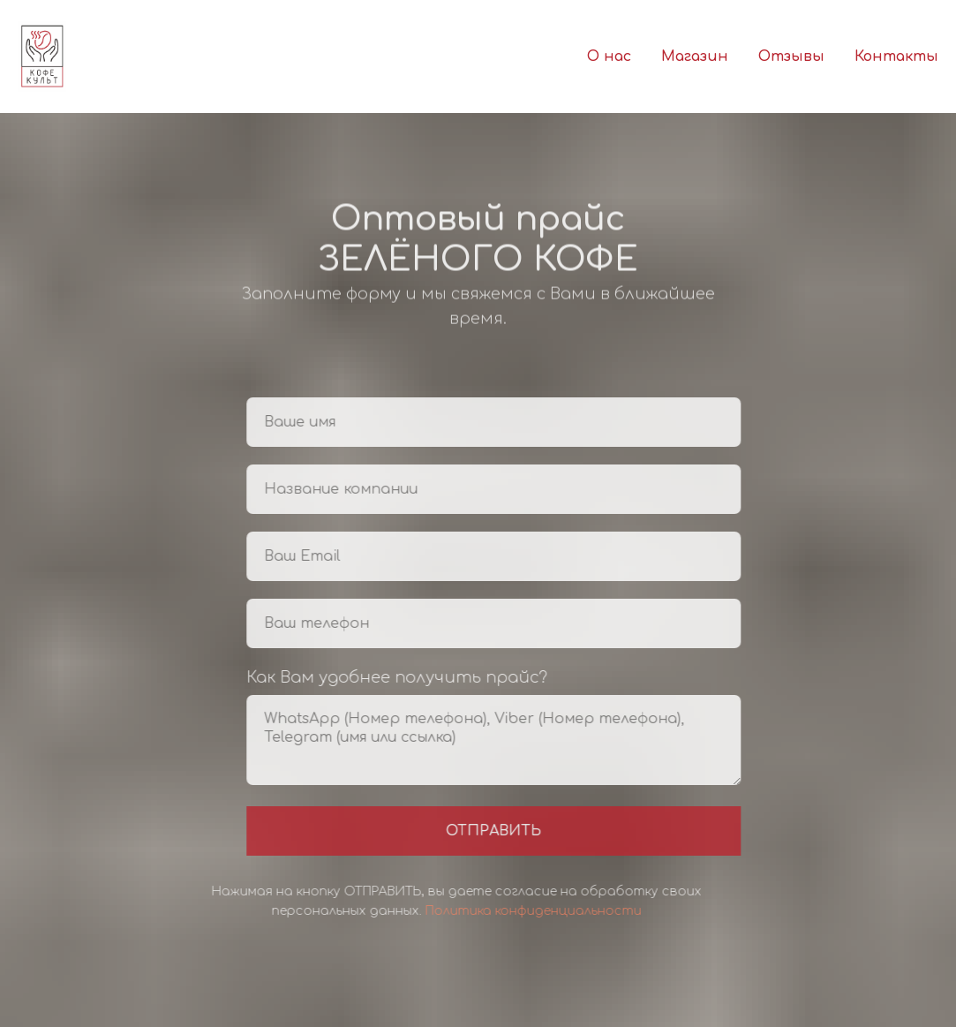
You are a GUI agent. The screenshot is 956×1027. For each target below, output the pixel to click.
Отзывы (791, 56)
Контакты (896, 56)
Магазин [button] (694, 56)
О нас (609, 56)
